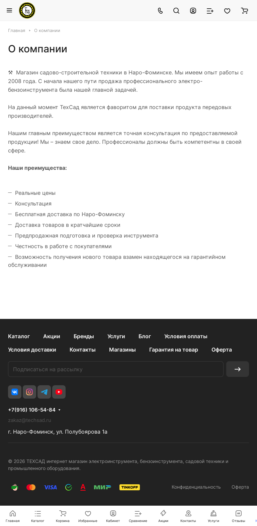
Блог (145, 336)
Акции (51, 336)
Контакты (83, 349)
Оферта (221, 349)
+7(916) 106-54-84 (32, 410)
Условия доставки (32, 349)
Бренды (84, 336)
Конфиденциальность (196, 487)
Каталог (19, 336)
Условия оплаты (185, 336)
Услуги (116, 336)
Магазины (122, 349)
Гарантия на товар (173, 349)
